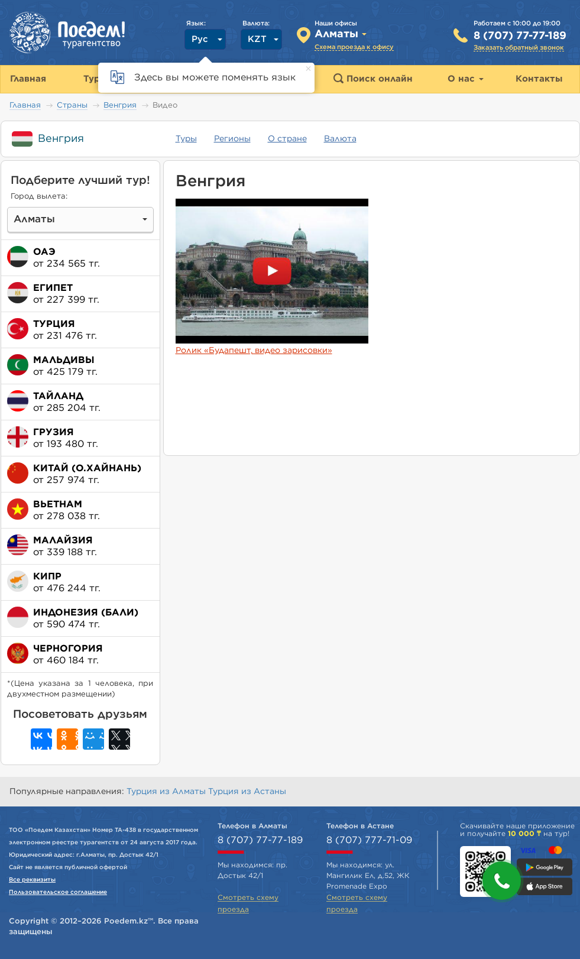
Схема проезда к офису (354, 47)
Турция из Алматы (167, 792)
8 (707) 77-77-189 (520, 36)
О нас (466, 78)
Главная (25, 105)
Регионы (232, 139)
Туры (186, 139)
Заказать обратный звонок (519, 47)
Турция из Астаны (247, 792)
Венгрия (120, 105)
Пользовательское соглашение (58, 892)
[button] (501, 880)
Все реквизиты (32, 880)
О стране (287, 139)
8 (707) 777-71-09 (369, 840)
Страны (72, 105)
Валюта (340, 139)
